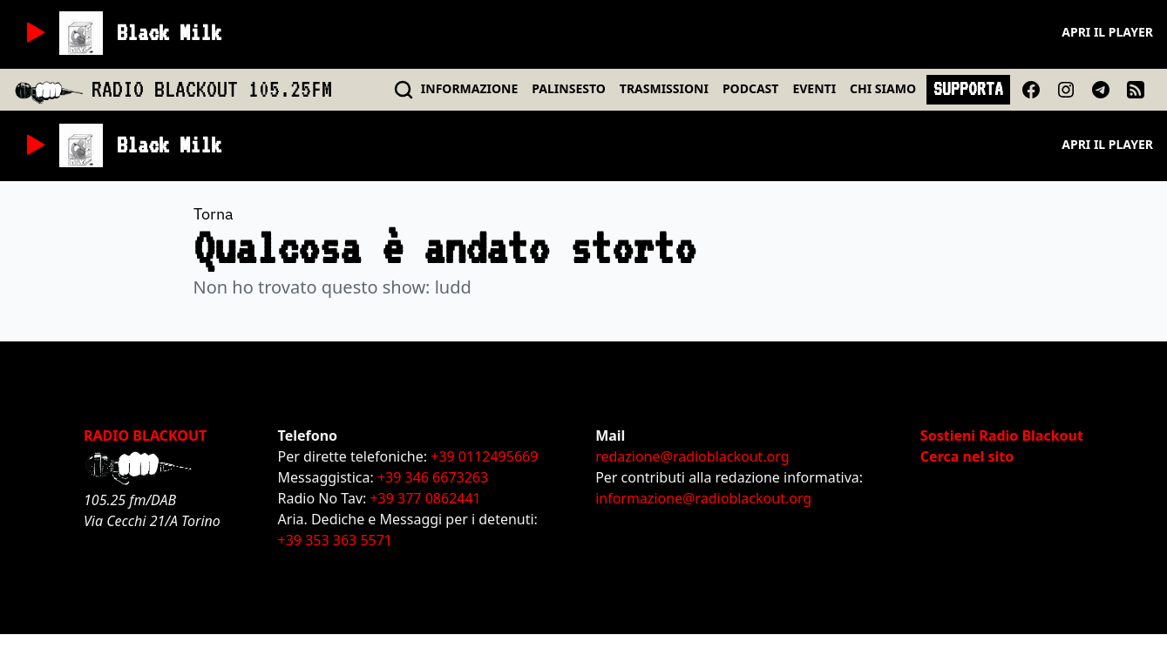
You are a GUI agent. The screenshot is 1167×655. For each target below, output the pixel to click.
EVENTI (814, 88)
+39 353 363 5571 (335, 540)
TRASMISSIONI (664, 88)
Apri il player (1107, 32)
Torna (213, 214)
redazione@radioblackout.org (692, 456)
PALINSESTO (568, 88)
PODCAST (750, 88)
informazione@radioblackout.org (703, 498)
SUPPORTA (968, 88)
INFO (470, 88)
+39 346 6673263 (432, 477)
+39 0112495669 (484, 456)
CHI (883, 88)
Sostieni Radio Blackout (1001, 435)
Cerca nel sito (967, 456)
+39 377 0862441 (425, 498)
